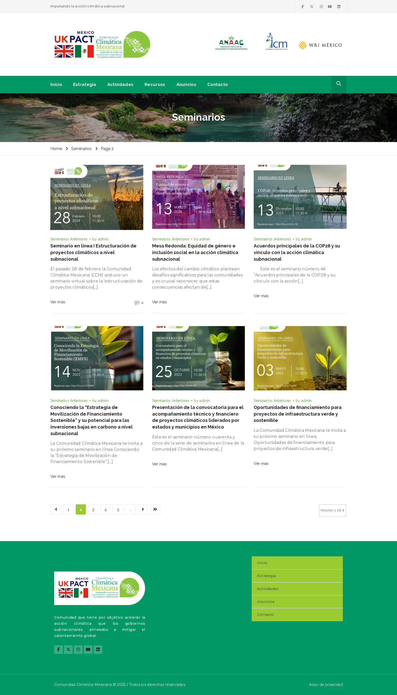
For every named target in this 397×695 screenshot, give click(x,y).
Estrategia (84, 84)
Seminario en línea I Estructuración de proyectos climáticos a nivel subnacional (93, 252)
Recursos (155, 84)
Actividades (120, 84)
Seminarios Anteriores (69, 239)
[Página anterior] (56, 509)
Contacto (217, 84)
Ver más (57, 302)
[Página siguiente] (143, 509)
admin (103, 239)
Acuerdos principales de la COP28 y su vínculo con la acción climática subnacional (297, 252)
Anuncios (186, 84)
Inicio (56, 84)
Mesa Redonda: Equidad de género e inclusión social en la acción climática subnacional (195, 252)
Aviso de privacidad (326, 685)
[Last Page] (155, 509)
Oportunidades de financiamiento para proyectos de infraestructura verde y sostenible (298, 414)
